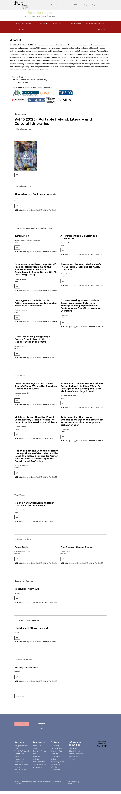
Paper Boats (21, 547)
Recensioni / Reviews (26, 589)
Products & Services (76, 754)
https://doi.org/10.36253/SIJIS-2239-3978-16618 (38, 681)
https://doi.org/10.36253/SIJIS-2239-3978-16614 (38, 210)
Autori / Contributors (26, 667)
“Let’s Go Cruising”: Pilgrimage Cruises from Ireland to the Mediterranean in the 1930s (32, 339)
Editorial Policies (75, 751)
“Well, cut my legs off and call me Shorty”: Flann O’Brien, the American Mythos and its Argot (35, 386)
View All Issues (20, 696)
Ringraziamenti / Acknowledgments (35, 194)
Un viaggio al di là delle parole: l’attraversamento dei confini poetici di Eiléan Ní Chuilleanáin (35, 303)
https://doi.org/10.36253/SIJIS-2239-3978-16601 (84, 441)
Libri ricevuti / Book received (31, 628)
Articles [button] (42, 24)
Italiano (40, 728)
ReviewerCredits (39, 762)
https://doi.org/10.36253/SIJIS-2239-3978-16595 (38, 321)
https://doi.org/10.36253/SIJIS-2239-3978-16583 (84, 254)
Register (88, 5)
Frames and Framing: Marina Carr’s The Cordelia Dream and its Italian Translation (80, 267)
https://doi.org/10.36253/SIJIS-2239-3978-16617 (38, 642)
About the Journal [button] (23, 24)
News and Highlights (95, 24)
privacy (76, 782)
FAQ (70, 762)
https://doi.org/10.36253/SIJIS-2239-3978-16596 (84, 327)
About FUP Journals (61, 5)
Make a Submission (22, 724)
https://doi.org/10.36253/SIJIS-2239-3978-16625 (84, 563)
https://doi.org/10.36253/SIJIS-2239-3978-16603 (38, 521)
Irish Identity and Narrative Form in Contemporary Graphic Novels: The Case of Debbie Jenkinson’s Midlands (35, 420)
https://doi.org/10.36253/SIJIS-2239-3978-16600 (38, 438)
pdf (17, 174)
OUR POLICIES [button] (20, 30)
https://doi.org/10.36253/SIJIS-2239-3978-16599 (84, 407)
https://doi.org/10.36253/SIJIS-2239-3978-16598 (38, 405)
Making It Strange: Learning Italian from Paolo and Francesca (34, 504)
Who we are (73, 748)
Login (95, 5)
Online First (57, 24)
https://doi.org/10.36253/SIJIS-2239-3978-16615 (38, 252)
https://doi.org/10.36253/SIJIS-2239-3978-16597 (38, 358)
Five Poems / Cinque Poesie (76, 547)
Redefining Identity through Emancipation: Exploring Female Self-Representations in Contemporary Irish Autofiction (82, 421)
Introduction (21, 236)
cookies (70, 782)
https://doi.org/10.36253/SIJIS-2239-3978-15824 (38, 602)
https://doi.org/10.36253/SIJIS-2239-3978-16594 (84, 285)
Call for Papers (74, 24)
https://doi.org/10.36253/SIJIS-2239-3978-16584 (38, 290)
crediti (70, 784)
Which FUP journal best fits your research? (21, 753)
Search (101, 30)
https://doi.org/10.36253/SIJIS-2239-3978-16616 (38, 563)
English (103, 5)
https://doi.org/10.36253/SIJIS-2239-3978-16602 (38, 477)
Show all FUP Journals (76, 5)
